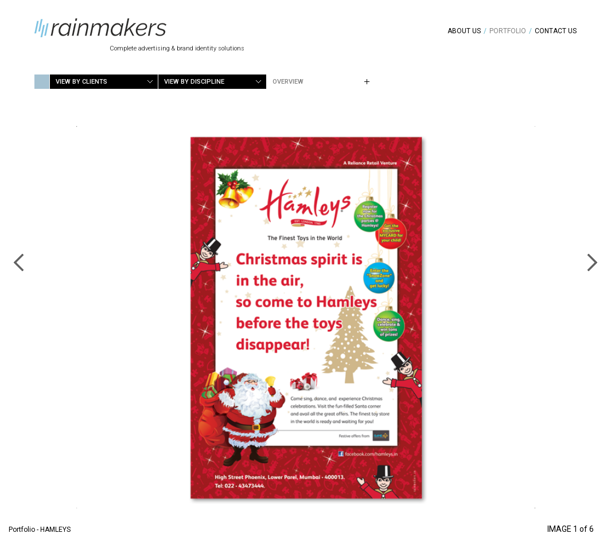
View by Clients (81, 81)
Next (592, 262)
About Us (464, 31)
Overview (288, 81)
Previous (18, 262)
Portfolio (507, 31)
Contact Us (556, 31)
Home (41, 82)
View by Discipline (194, 81)
